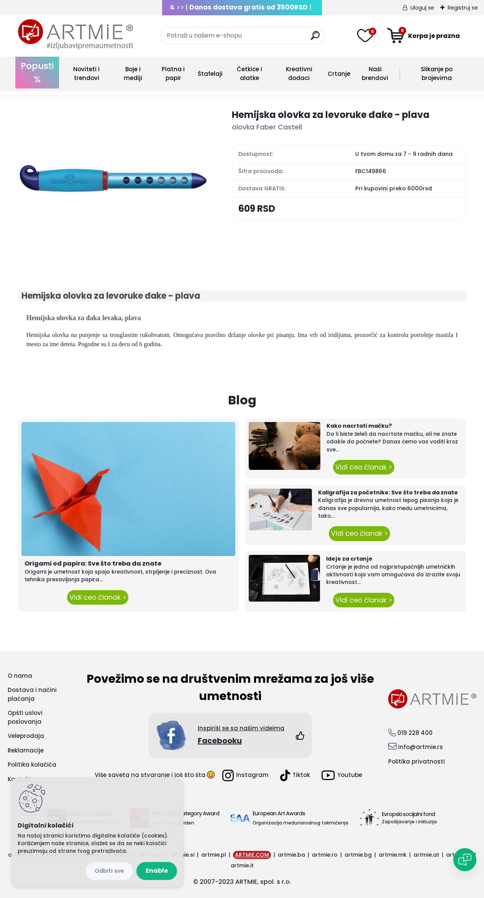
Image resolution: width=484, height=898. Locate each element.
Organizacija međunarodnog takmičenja (300, 822)
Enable (157, 870)
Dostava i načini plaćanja (32, 694)
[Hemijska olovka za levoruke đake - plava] (112, 179)
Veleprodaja (26, 736)
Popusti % (37, 72)
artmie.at (426, 855)
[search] (315, 38)
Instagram (245, 775)
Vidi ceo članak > (97, 597)
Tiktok (295, 775)
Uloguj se (422, 7)
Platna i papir (173, 73)
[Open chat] (464, 859)
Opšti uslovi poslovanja (25, 717)
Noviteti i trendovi (86, 73)
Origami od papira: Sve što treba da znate (93, 563)
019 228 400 (415, 733)
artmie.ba (291, 855)
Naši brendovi (375, 73)
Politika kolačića (32, 765)
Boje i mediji (133, 73)
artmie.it (242, 865)
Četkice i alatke (249, 73)
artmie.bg (358, 855)
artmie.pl (213, 855)
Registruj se (463, 7)
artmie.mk (393, 855)
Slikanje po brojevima (437, 73)
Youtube (342, 775)
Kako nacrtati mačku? (359, 426)
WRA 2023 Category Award (185, 813)
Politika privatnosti (416, 761)
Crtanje (339, 74)
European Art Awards (279, 813)
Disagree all (109, 871)
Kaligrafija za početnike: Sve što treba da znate (388, 492)
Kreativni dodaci (299, 73)
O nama (20, 676)
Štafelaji (210, 74)
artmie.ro (325, 855)
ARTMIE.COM (252, 855)
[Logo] (75, 34)
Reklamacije (26, 750)
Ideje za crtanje (349, 559)
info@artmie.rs (420, 747)
